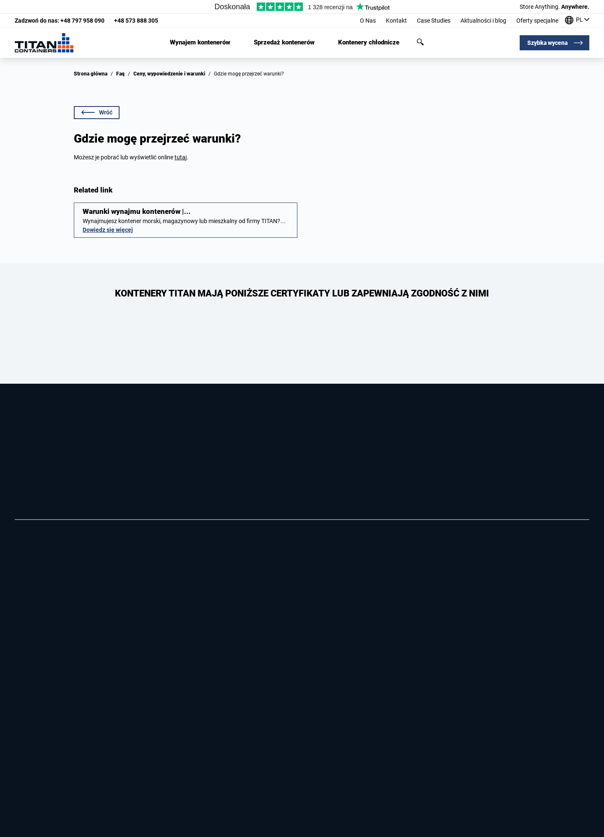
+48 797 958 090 (59, 20)
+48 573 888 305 (136, 20)
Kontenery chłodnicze (368, 42)
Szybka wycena (547, 42)
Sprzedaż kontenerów (284, 42)
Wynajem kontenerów (200, 42)
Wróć (96, 112)
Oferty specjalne (537, 20)
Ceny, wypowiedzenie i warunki (169, 74)
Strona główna (90, 74)
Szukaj (420, 42)
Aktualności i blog (483, 20)
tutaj (180, 157)
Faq (120, 74)
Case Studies (433, 20)
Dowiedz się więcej (108, 229)
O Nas (368, 20)
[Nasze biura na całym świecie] (577, 21)
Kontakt (396, 20)
